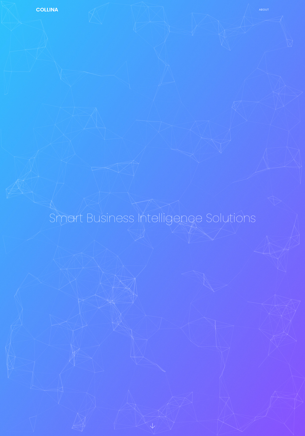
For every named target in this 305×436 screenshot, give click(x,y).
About (264, 9)
